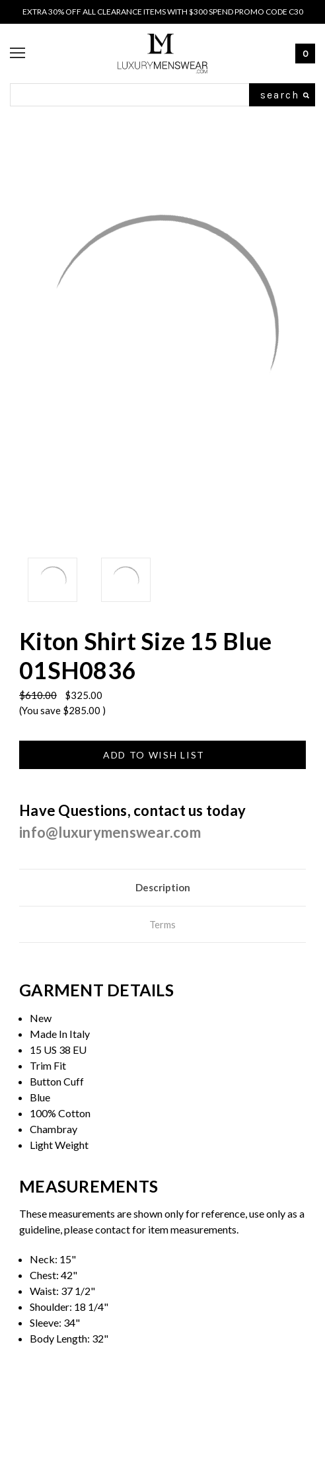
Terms (162, 924)
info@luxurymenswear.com (110, 832)
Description (162, 887)
